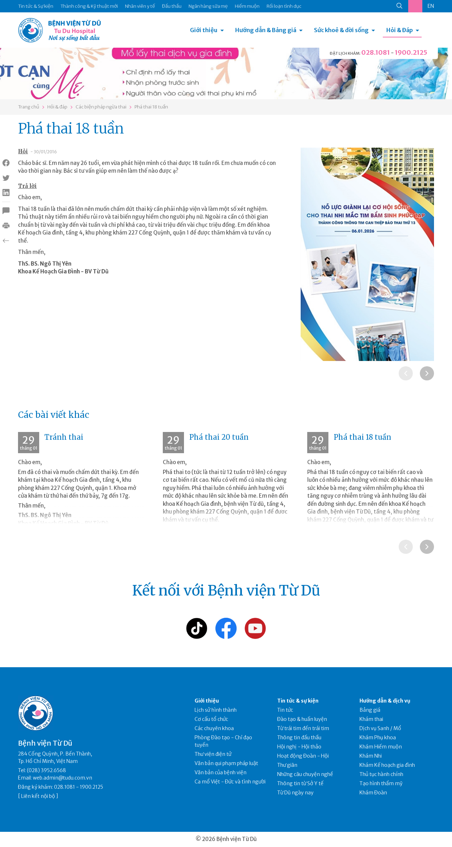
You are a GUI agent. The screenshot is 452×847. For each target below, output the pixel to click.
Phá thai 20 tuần (219, 437)
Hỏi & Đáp (399, 30)
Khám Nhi (370, 756)
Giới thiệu (204, 30)
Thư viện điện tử (213, 754)
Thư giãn (287, 765)
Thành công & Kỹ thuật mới (89, 6)
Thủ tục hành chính (381, 774)
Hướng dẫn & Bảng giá (265, 30)
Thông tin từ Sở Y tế (300, 783)
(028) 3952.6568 (46, 770)
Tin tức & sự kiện (298, 701)
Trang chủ (28, 107)
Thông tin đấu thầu (299, 737)
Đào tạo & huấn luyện (302, 719)
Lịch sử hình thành (216, 710)
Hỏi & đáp (57, 107)
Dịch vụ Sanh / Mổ (380, 728)
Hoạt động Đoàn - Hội (303, 756)
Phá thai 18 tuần (151, 107)
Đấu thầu (172, 6)
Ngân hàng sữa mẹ (208, 6)
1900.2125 (411, 52)
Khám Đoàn (373, 792)
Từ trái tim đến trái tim (303, 728)
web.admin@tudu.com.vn (62, 778)
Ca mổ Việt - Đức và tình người (230, 781)
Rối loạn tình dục (284, 6)
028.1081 (375, 52)
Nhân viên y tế (140, 6)
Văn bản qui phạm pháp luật (226, 763)
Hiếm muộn (247, 6)
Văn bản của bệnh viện (220, 772)
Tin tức (285, 710)
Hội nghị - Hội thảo (299, 747)
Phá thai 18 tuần (362, 437)
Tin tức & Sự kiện (35, 6)
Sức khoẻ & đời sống (341, 30)
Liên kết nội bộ (38, 796)
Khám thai (371, 719)
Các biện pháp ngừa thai (101, 107)
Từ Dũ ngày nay (295, 792)
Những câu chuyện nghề (305, 774)
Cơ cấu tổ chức (211, 719)
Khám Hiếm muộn (380, 747)
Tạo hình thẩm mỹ (381, 783)
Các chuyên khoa (214, 728)
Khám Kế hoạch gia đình (387, 765)
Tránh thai (63, 437)
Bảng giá (369, 710)
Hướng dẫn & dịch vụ (384, 701)
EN (431, 6)
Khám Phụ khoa (377, 737)
